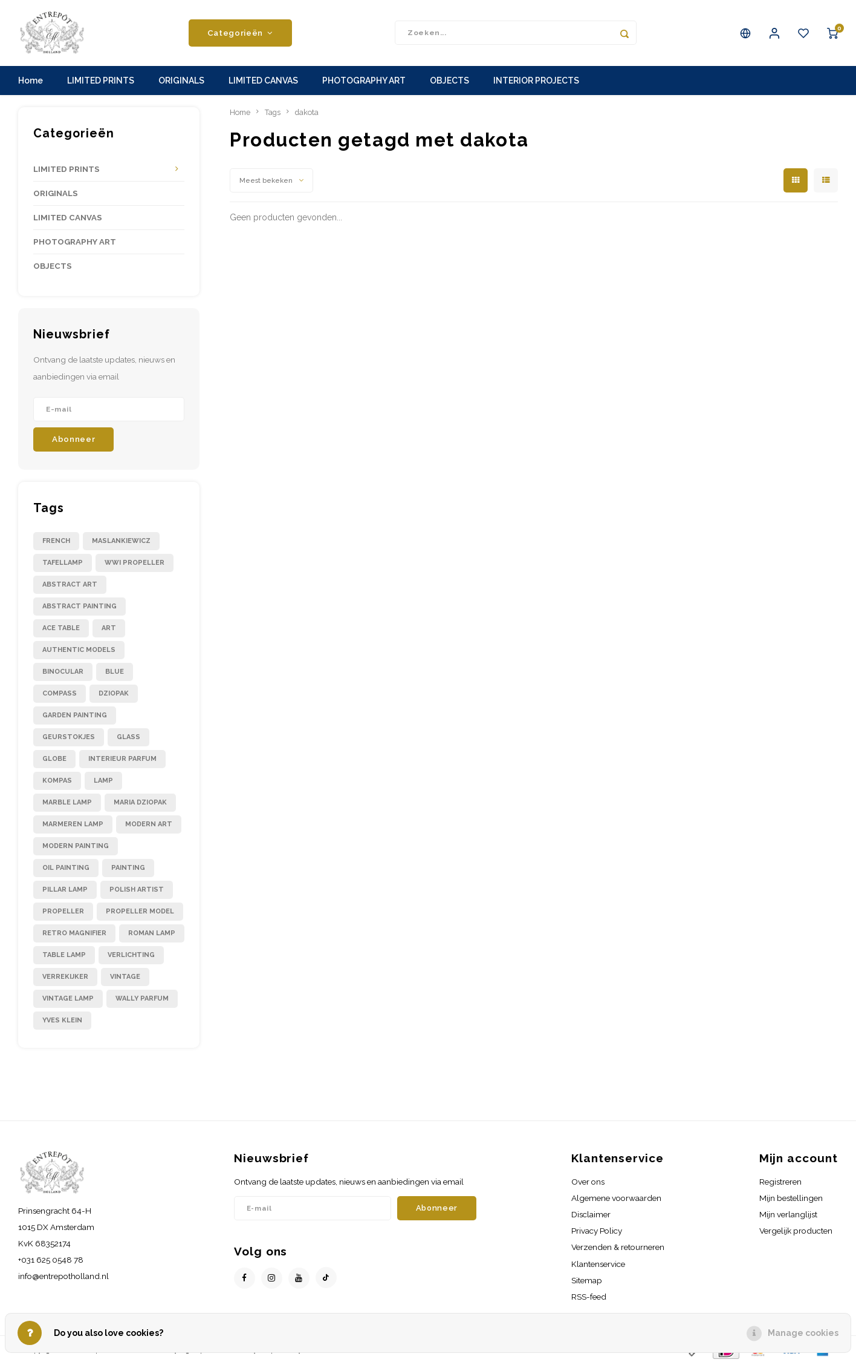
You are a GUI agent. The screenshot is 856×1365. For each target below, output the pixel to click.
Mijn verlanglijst (788, 1215)
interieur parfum (122, 759)
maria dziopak (140, 803)
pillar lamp (65, 890)
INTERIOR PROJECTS (536, 82)
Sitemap (586, 1281)
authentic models (78, 650)
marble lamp (67, 803)
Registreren (780, 1182)
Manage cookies (803, 1333)
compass (59, 694)
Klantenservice (598, 1264)
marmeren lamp (72, 825)
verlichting (131, 955)
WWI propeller (134, 563)
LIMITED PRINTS (100, 82)
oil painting (65, 868)
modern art (148, 825)
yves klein (62, 1021)
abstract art (69, 585)
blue (114, 672)
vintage (125, 977)
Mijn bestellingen (791, 1198)
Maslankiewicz (121, 541)
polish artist (136, 890)
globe (54, 759)
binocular (62, 672)
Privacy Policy (596, 1232)
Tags (272, 112)
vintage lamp (68, 999)
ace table (61, 629)
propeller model (140, 912)
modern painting (75, 846)
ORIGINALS (181, 82)
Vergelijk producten (795, 1232)
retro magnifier (74, 934)
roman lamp (151, 934)
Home (30, 82)
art (109, 629)
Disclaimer (591, 1215)
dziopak (114, 694)
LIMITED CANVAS (263, 82)
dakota (307, 112)
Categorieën (240, 33)
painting (128, 868)
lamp (103, 781)
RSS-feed (588, 1297)
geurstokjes (68, 738)
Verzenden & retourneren (617, 1248)
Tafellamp (62, 563)
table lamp (64, 955)
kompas (57, 781)
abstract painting (79, 607)
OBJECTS (449, 82)
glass (128, 738)
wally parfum (142, 999)
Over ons (588, 1182)
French (56, 541)
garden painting (74, 716)
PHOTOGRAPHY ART (364, 82)
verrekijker (65, 977)
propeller (63, 912)
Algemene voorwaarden (616, 1198)
